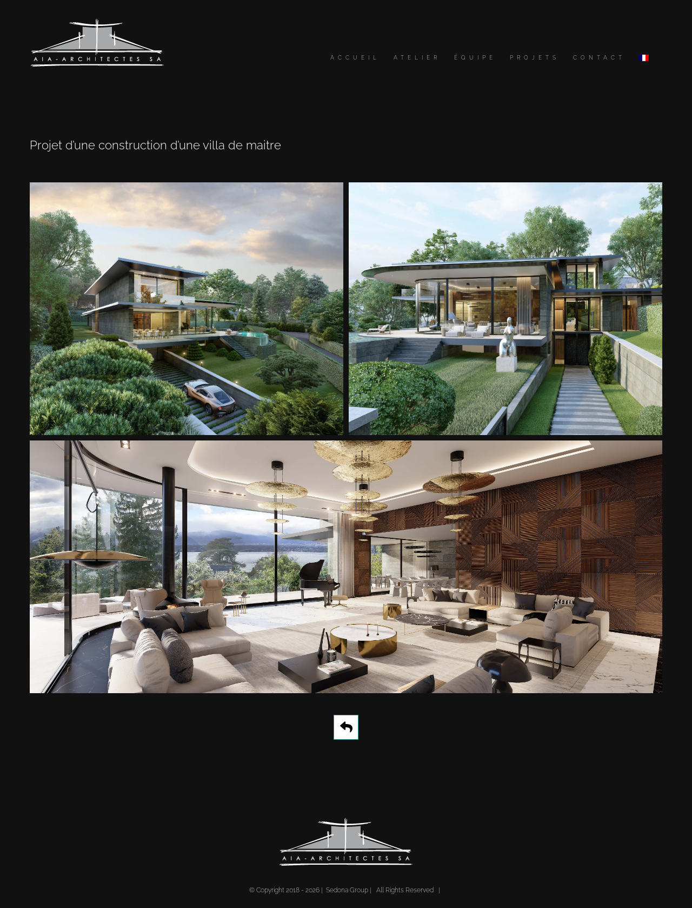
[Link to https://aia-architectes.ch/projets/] (346, 727)
